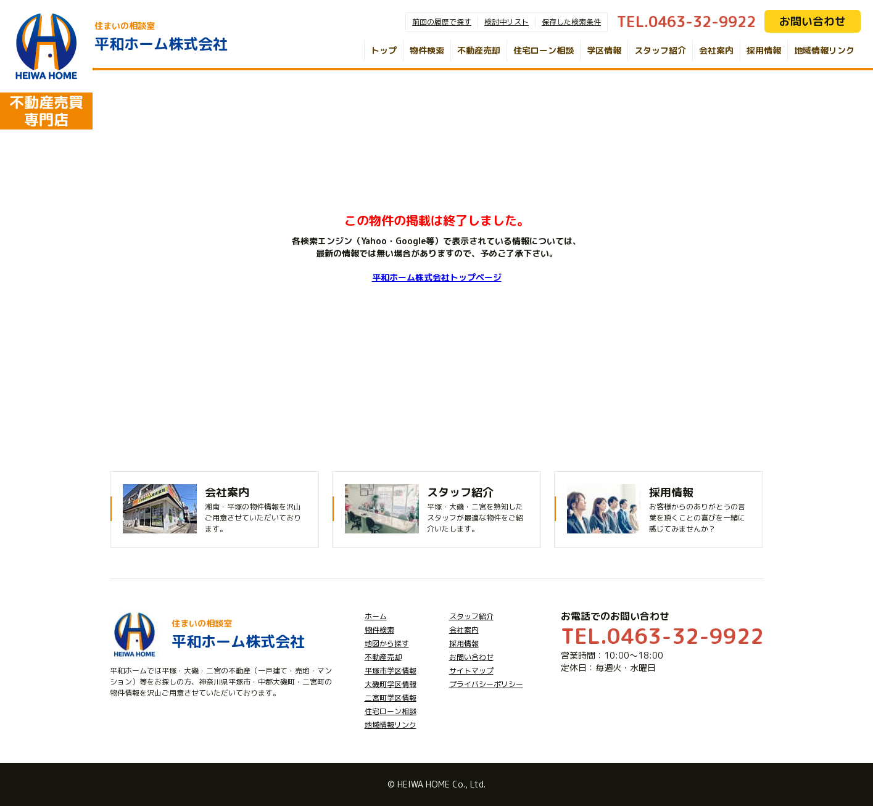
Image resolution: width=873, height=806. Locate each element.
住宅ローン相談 (543, 50)
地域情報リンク (824, 50)
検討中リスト (506, 22)
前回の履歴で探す (441, 22)
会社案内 (716, 50)
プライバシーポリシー (486, 684)
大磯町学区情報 (390, 684)
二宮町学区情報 (390, 698)
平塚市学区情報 (390, 670)
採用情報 (764, 50)
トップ (384, 50)
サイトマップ (471, 670)
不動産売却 (478, 50)
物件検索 (427, 50)
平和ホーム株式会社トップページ (437, 277)
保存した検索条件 (571, 22)
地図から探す (387, 643)
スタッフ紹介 (660, 50)
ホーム (376, 616)
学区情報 (604, 50)
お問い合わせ (812, 21)
